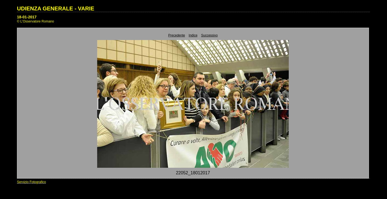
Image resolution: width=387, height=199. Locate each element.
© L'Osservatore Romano (35, 21)
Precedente (176, 35)
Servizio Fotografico (31, 182)
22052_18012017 (193, 172)
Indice (193, 35)
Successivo (209, 35)
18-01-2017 (27, 17)
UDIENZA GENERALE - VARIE (55, 8)
